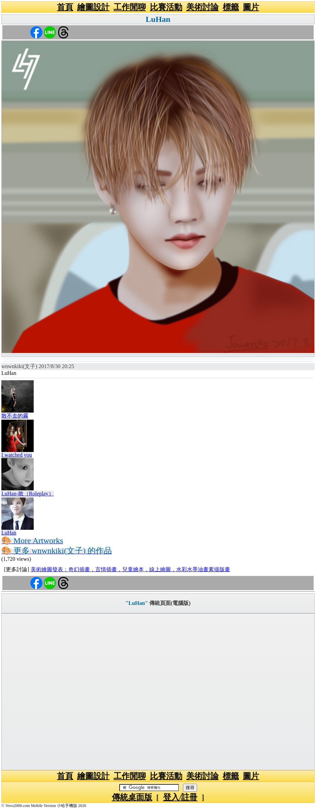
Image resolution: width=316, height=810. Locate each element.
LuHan (158, 19)
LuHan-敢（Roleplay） (27, 493)
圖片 (251, 7)
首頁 (65, 7)
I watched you (16, 455)
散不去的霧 (14, 416)
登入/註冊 (180, 797)
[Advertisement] (158, 692)
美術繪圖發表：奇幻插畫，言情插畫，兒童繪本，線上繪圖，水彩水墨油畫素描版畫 (130, 569)
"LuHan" (136, 603)
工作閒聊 (130, 7)
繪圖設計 (93, 7)
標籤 (231, 7)
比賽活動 (166, 7)
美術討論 (202, 7)
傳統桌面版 (132, 797)
